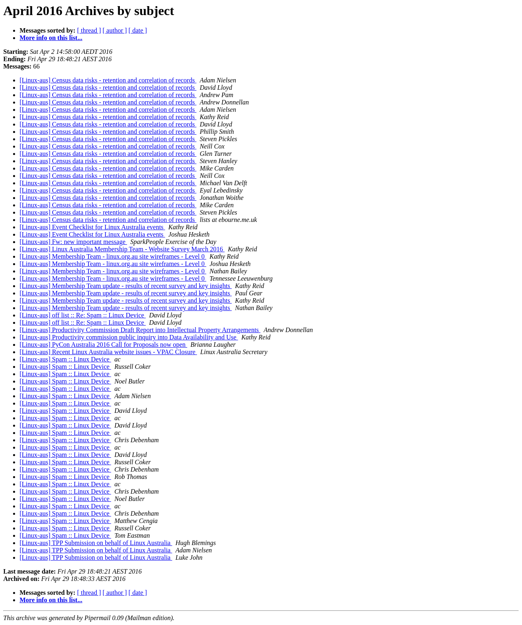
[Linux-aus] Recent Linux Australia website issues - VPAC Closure (108, 351)
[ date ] (137, 30)
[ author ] (115, 30)
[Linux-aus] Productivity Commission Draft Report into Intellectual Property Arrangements (140, 329)
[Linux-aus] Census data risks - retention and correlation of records (108, 80)
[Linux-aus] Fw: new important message (73, 241)
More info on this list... (51, 37)
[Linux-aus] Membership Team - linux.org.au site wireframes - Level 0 (113, 256)
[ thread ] (89, 30)
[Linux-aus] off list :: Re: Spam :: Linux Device (83, 315)
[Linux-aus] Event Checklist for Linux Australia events (92, 227)
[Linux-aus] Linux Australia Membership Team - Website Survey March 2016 (122, 249)
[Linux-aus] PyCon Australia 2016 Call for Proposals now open (103, 344)
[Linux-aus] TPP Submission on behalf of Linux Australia (96, 542)
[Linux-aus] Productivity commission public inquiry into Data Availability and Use (129, 337)
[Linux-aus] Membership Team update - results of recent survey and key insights (126, 285)
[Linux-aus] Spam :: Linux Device (65, 359)
